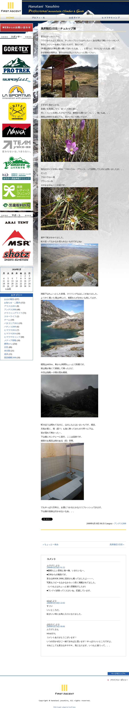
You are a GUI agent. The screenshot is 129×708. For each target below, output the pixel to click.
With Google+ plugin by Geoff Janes (64, 707)
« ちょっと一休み (50, 544)
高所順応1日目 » (117, 544)
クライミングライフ (13, 313)
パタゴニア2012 (11, 323)
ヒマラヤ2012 (10, 330)
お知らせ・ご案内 (12, 303)
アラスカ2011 (10, 306)
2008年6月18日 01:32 (56, 567)
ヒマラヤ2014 (10, 333)
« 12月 (8, 289)
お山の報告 (9, 299)
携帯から (8, 344)
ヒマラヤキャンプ (12, 337)
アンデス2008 (10, 309)
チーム (7, 320)
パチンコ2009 (10, 327)
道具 (6, 354)
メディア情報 (10, 340)
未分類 (7, 351)
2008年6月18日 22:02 (56, 603)
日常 (6, 347)
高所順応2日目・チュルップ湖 (58, 28)
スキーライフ (10, 316)
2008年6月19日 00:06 (56, 626)
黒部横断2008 (10, 358)
